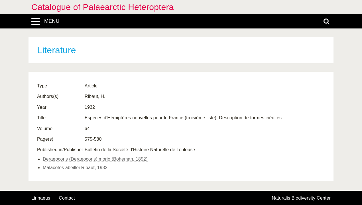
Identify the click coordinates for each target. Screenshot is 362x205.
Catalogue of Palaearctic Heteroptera (102, 7)
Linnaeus (40, 198)
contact (67, 198)
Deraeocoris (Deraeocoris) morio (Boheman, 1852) (95, 159)
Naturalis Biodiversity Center (301, 198)
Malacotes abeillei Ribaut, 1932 (75, 167)
